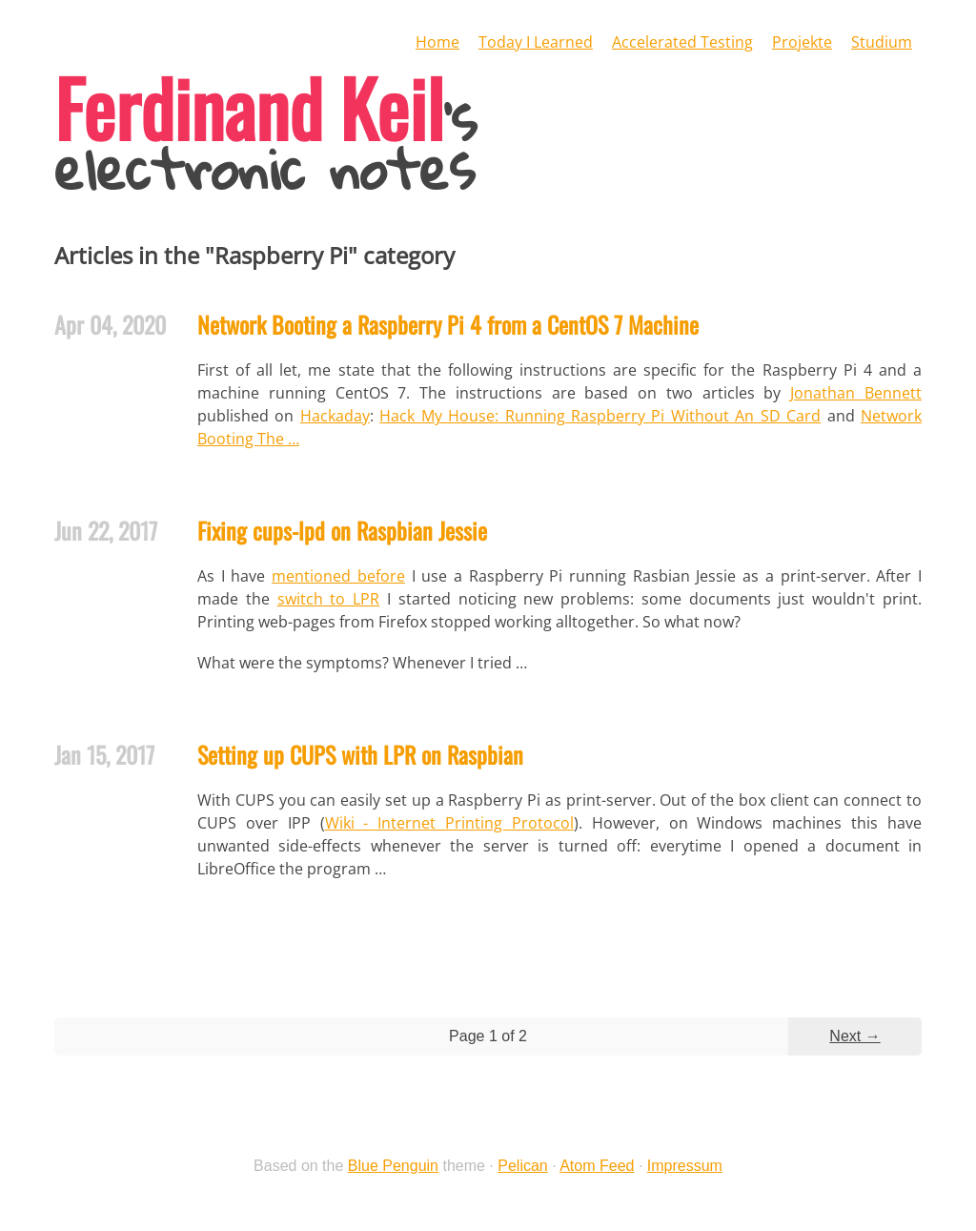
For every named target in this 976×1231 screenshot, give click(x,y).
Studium (881, 41)
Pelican (522, 1166)
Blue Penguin (393, 1166)
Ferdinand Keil (248, 107)
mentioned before (338, 575)
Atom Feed (596, 1166)
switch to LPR (328, 598)
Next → (854, 1036)
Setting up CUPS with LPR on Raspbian (360, 754)
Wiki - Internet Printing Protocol (449, 822)
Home (437, 41)
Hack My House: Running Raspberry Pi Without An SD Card (600, 415)
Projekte (802, 41)
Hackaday (335, 415)
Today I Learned (535, 41)
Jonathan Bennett (856, 392)
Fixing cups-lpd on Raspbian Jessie (342, 530)
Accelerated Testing (682, 41)
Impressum (684, 1166)
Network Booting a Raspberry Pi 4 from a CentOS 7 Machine (448, 324)
